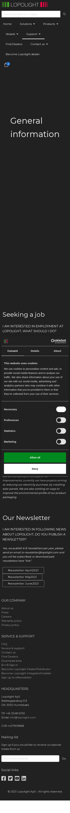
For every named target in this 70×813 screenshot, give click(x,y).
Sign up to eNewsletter (16, 677)
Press (4, 612)
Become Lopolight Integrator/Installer (26, 673)
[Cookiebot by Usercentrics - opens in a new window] (51, 341)
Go (64, 758)
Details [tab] (35, 350)
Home (7, 24)
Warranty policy (11, 620)
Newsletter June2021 (23, 583)
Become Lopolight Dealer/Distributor (26, 669)
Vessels (10, 34)
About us (7, 608)
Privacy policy (10, 625)
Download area (11, 660)
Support (31, 34)
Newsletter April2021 (23, 570)
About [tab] (57, 350)
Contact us (38, 44)
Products (49, 24)
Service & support (12, 648)
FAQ (4, 644)
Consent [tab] (12, 350)
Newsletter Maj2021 (22, 577)
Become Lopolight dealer (23, 54)
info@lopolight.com (23, 717)
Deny (35, 468)
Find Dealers (14, 44)
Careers (6, 616)
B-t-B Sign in (9, 665)
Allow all (35, 457)
